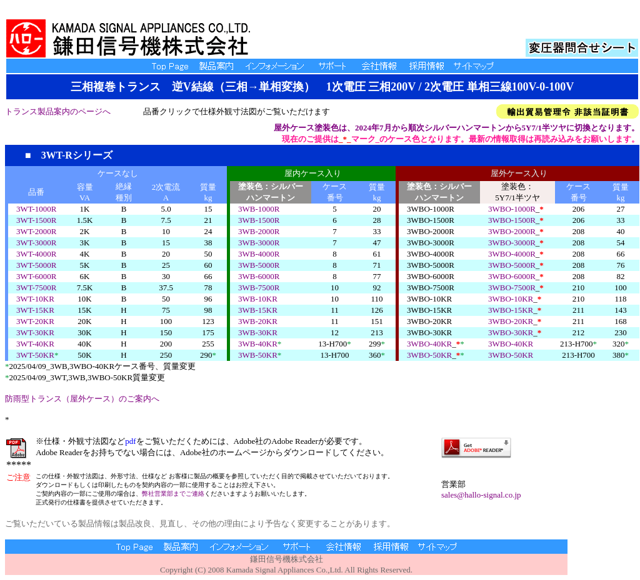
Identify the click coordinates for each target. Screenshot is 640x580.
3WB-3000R (258, 242)
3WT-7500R (36, 287)
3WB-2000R (258, 231)
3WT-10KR (35, 298)
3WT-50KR (35, 355)
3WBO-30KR (510, 332)
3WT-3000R (36, 242)
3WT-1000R (36, 209)
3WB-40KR (258, 343)
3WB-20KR (258, 321)
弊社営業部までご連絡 (173, 493)
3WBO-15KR (510, 310)
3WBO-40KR (429, 343)
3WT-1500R (36, 220)
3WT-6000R (36, 276)
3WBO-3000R (512, 242)
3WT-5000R (36, 265)
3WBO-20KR (510, 321)
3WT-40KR (35, 343)
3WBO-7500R (512, 287)
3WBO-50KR (429, 355)
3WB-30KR (258, 332)
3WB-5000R (258, 265)
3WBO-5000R (512, 265)
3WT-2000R (36, 231)
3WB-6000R (258, 276)
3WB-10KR (258, 298)
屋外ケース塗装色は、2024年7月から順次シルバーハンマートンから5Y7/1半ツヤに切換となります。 (456, 127)
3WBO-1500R (512, 220)
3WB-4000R (258, 253)
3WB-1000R (258, 209)
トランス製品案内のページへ (58, 111)
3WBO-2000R (512, 231)
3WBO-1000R (512, 209)
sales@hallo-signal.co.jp (481, 494)
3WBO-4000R (512, 253)
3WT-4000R (36, 253)
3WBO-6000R (512, 276)
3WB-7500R (258, 287)
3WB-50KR (258, 355)
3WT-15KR (35, 310)
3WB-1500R (258, 220)
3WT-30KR (35, 332)
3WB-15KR (258, 310)
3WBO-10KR (510, 298)
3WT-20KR (35, 321)
